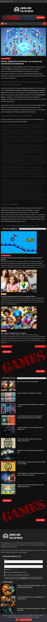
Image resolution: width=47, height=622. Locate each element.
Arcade (4, 294)
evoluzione (19, 225)
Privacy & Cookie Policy (25, 619)
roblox (37, 225)
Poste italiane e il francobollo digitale (29, 393)
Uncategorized (6, 58)
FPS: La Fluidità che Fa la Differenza (27, 381)
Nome (5, 559)
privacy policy (15, 569)
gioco (24, 225)
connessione (14, 225)
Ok (17, 619)
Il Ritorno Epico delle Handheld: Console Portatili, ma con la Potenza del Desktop (41, 346)
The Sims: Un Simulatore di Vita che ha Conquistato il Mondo (18, 296)
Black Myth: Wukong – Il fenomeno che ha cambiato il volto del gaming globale (7, 346)
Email (5, 564)
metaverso (33, 225)
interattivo (28, 225)
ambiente (8, 225)
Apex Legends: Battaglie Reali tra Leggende (13, 333)
